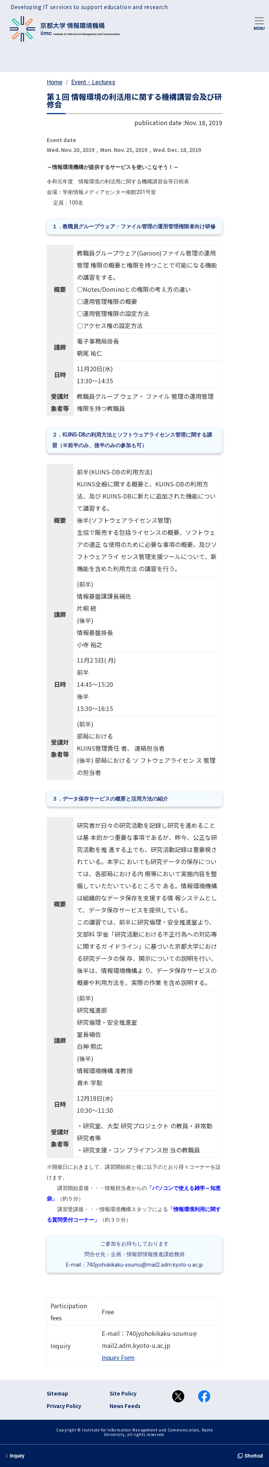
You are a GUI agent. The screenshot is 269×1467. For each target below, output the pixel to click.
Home (55, 82)
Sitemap (57, 1393)
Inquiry (15, 1456)
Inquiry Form (118, 1358)
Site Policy (123, 1393)
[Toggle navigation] (259, 23)
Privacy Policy (64, 1406)
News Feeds (125, 1406)
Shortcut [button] (250, 1456)
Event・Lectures (93, 82)
